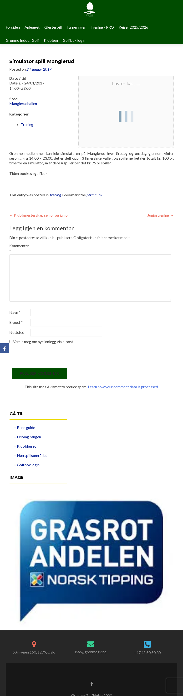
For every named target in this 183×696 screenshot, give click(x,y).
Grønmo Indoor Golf (22, 40)
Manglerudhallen (23, 103)
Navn (14, 312)
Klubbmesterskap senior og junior (39, 215)
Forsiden (13, 27)
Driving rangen (29, 436)
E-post (16, 322)
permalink (94, 195)
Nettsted (16, 332)
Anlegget (32, 27)
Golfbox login (74, 40)
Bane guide (26, 427)
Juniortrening (160, 215)
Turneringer (76, 27)
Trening (27, 124)
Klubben (51, 40)
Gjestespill (53, 27)
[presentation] (45, 356)
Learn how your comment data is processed (123, 386)
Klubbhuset (26, 446)
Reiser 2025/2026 (133, 27)
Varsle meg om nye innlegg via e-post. (43, 341)
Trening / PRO (102, 27)
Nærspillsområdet (32, 455)
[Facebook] (4, 348)
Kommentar (19, 248)
